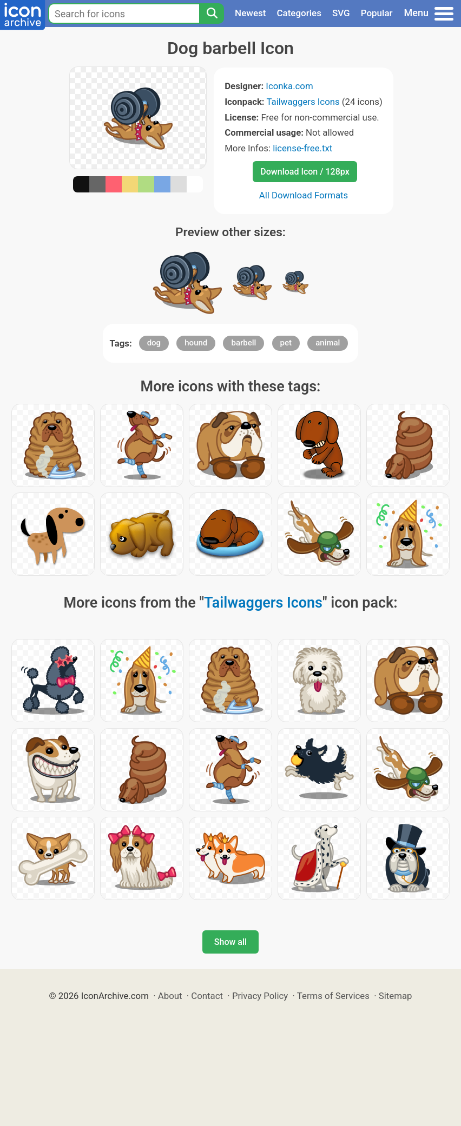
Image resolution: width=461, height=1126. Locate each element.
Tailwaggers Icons (302, 101)
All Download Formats (303, 195)
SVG (341, 13)
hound (196, 343)
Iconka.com (289, 86)
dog (154, 343)
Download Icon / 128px (304, 171)
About (170, 995)
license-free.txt (302, 148)
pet (286, 343)
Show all (230, 942)
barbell (243, 343)
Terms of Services (333, 995)
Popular (377, 13)
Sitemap (395, 995)
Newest (250, 13)
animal (327, 343)
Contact (207, 995)
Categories (298, 13)
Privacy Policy (260, 995)
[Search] (211, 13)
